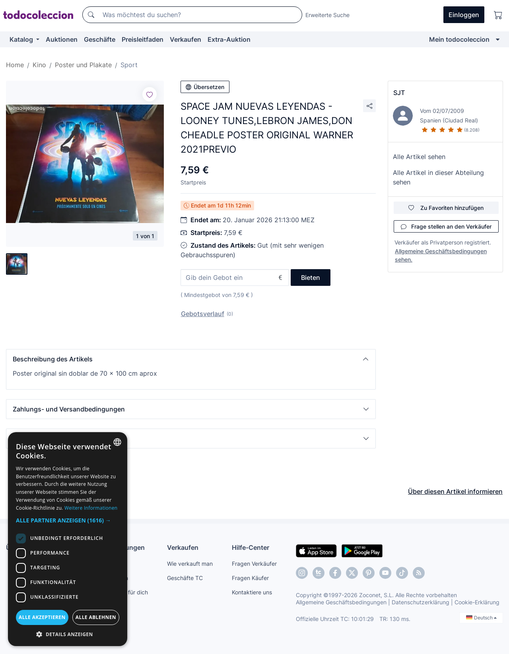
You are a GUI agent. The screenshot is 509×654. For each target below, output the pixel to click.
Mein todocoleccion (459, 39)
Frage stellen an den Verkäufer (446, 226)
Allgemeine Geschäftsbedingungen (341, 602)
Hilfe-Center (250, 547)
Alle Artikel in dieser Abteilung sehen (438, 177)
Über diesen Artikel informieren (455, 491)
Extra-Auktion (229, 39)
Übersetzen (205, 86)
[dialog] (67, 539)
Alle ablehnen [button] (96, 617)
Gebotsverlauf (202, 314)
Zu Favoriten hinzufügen (446, 207)
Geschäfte (99, 39)
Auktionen (62, 39)
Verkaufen (185, 39)
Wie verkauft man (190, 563)
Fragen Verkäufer (254, 563)
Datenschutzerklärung (420, 602)
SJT (399, 93)
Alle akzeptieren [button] (42, 617)
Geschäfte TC (185, 577)
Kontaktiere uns (252, 592)
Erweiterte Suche (327, 15)
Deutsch (481, 618)
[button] (191, 359)
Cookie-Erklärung (477, 602)
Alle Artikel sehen (419, 157)
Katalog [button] (22, 39)
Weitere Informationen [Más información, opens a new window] (91, 508)
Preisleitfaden (142, 39)
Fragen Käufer (250, 577)
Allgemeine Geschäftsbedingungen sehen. (441, 255)
